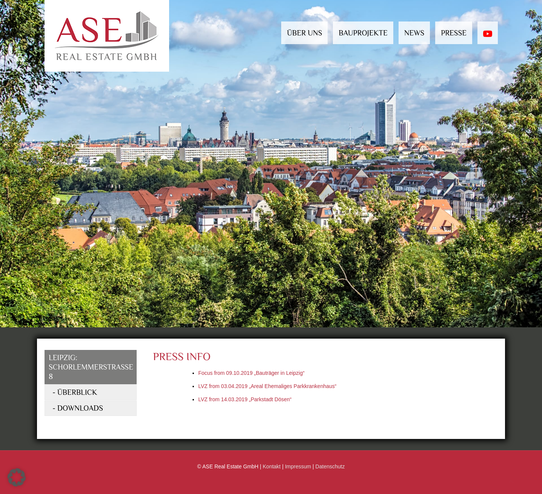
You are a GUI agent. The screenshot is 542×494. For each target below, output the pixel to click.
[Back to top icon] (511, 481)
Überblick (77, 392)
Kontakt (271, 466)
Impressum (298, 466)
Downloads (80, 408)
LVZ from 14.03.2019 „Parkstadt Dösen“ (244, 399)
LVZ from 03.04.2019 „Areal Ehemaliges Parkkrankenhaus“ (267, 386)
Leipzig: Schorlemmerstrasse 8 (91, 366)
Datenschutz (330, 466)
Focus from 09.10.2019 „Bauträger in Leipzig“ (251, 373)
